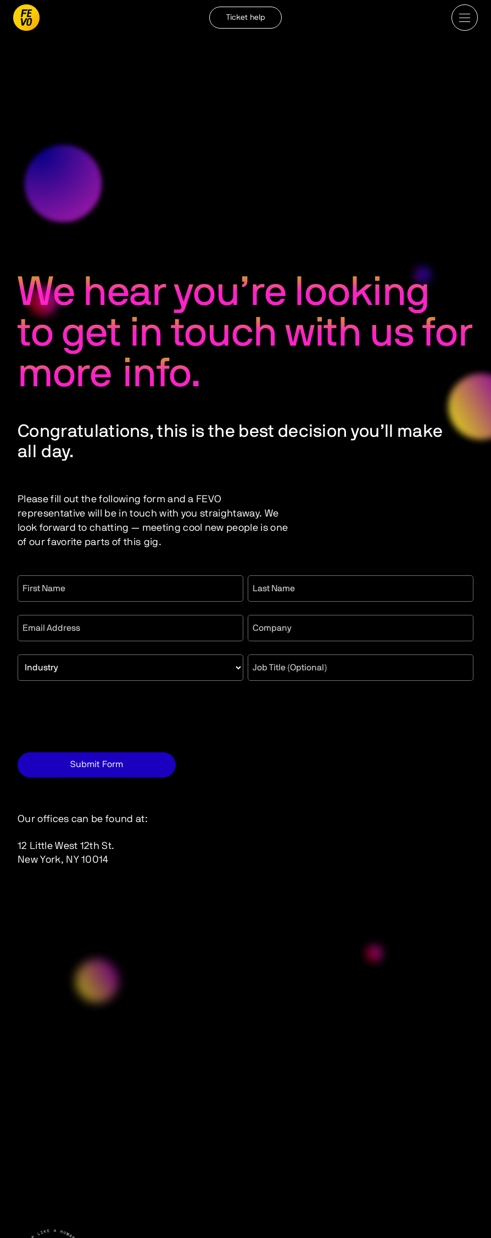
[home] (26, 17)
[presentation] (101, 715)
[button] (464, 17)
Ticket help (245, 17)
